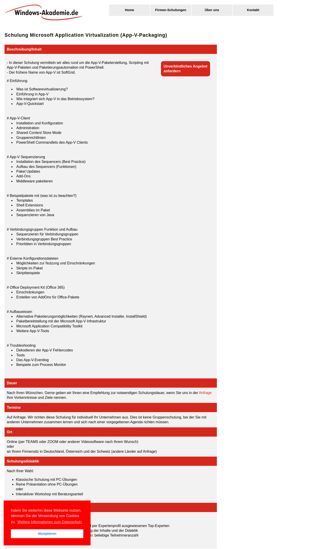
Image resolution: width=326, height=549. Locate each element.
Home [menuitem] (129, 10)
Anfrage (205, 393)
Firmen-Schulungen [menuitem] (170, 10)
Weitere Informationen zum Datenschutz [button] (49, 522)
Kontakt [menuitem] (253, 10)
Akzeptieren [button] (47, 533)
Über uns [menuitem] (212, 10)
